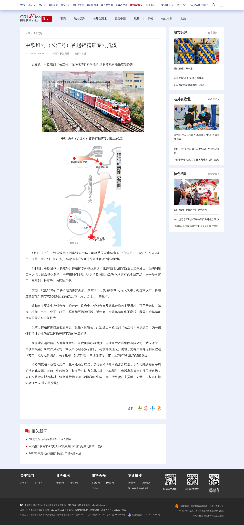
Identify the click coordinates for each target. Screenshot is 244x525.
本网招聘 (38, 482)
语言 (32, 5)
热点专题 (166, 18)
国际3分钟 (78, 5)
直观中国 (120, 18)
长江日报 (64, 53)
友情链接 (146, 482)
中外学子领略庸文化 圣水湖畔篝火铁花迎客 (196, 159)
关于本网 (24, 482)
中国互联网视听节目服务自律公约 (35, 514)
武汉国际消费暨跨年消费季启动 (190, 209)
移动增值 (74, 482)
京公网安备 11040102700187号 (143, 514)
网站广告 (110, 482)
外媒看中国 (121, 5)
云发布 (95, 488)
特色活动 (180, 174)
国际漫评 (53, 5)
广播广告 (96, 482)
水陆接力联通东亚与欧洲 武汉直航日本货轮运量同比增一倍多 (66, 446)
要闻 (63, 18)
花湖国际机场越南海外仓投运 (189, 85)
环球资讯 (60, 482)
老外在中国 (107, 5)
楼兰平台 (181, 5)
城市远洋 (136, 5)
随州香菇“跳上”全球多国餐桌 (189, 78)
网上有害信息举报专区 (138, 488)
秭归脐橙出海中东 (183, 68)
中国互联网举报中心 (31, 505)
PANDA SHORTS (199, 5)
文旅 (183, 18)
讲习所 (42, 5)
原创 (150, 18)
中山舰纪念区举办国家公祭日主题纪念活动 (196, 219)
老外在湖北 (100, 18)
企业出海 (152, 5)
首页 (22, 5)
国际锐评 (65, 5)
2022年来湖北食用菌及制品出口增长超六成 (55, 453)
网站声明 (132, 482)
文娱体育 (167, 5)
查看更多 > (213, 32)
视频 (136, 18)
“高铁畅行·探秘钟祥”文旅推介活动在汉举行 (196, 226)
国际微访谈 (92, 5)
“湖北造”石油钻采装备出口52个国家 (50, 439)
